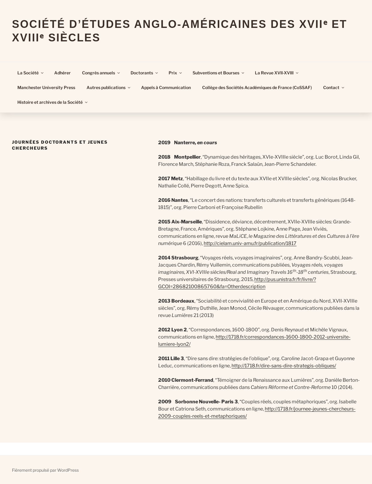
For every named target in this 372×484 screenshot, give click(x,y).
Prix (176, 72)
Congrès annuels (101, 72)
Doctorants (145, 72)
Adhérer (62, 72)
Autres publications (109, 87)
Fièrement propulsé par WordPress (45, 470)
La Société (30, 72)
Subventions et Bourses (219, 72)
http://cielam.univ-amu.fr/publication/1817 (250, 243)
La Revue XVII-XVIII (277, 72)
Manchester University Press (46, 87)
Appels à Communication (166, 87)
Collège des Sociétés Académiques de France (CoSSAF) (257, 87)
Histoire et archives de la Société (52, 102)
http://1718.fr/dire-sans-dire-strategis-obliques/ (284, 366)
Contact (334, 87)
